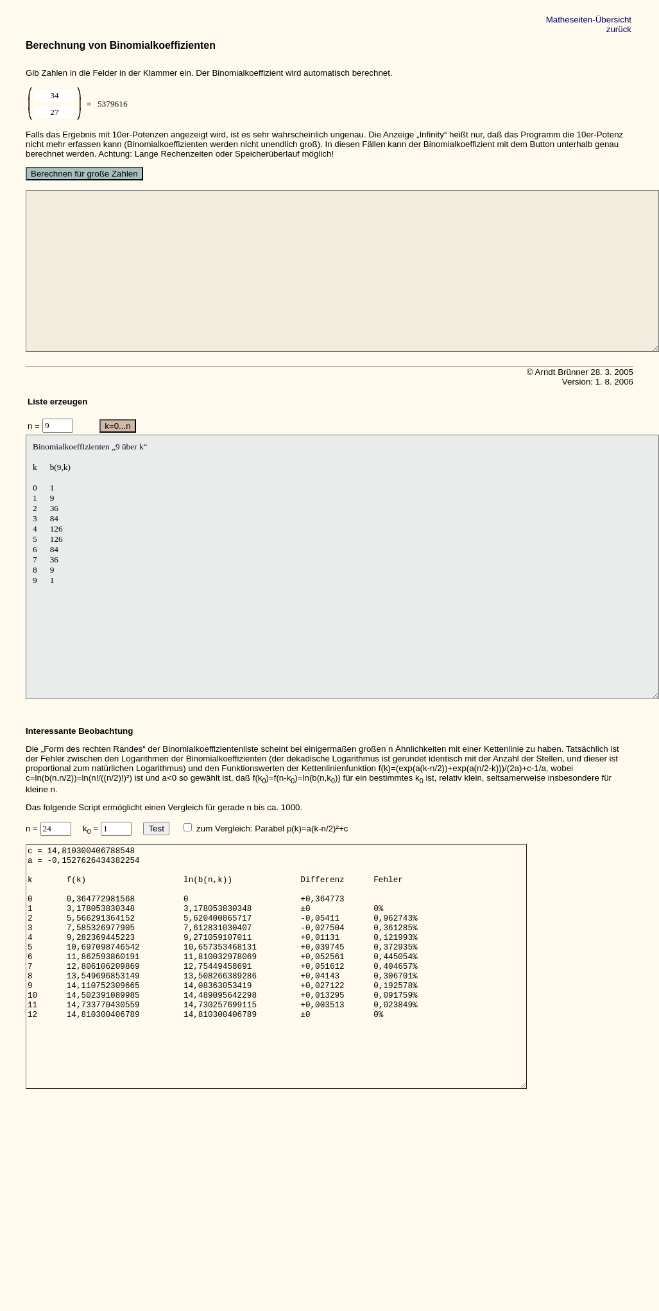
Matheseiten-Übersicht (588, 19)
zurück (618, 29)
